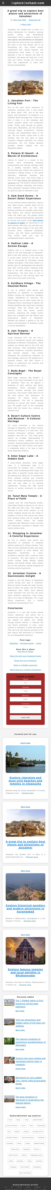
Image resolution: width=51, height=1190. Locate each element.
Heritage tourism (27, 643)
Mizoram (36, 1150)
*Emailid (25, 687)
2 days (38, 643)
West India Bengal (25, 1174)
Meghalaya (27, 1150)
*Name (25, 679)
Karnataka (10, 1144)
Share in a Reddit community (25, 665)
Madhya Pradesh (39, 1144)
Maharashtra (15, 1150)
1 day (10, 1120)
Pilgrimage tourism (36, 1156)
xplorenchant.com (27, 3)
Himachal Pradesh (12, 1138)
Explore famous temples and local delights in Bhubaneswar (25, 973)
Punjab (11, 1162)
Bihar (31, 1126)
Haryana (26, 1132)
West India (26, 24)
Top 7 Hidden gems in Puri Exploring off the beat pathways (29, 1004)
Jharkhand (41, 1138)
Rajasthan (14, 643)
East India (25, 936)
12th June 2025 (19, 20)
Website (25, 695)
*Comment (25, 704)
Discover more (28, 794)
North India (20, 1089)
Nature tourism (13, 1156)
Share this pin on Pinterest (26, 661)
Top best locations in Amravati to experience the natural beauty (30, 1101)
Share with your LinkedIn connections (25, 670)
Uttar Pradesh (25, 1168)
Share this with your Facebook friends (25, 656)
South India (26, 744)
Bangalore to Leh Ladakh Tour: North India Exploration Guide (31, 1082)
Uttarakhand (37, 1168)
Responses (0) (35, 20)
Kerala (19, 1144)
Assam (24, 1126)
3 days (27, 1120)
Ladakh (28, 1144)
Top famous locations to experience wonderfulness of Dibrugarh (31, 1043)
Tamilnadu (39, 1162)
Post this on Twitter (26, 651)
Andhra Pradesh (37, 1120)
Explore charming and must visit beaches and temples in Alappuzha (25, 781)
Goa (9, 1132)
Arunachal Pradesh (11, 1126)
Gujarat (17, 1132)
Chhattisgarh (41, 1126)
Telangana (13, 1168)
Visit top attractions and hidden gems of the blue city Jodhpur (30, 1024)
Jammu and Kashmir (28, 1138)
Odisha (24, 1156)
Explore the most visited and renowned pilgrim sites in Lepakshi (30, 1062)
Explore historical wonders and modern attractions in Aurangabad (25, 909)
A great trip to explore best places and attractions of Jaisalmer (25, 845)
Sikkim (30, 1162)
